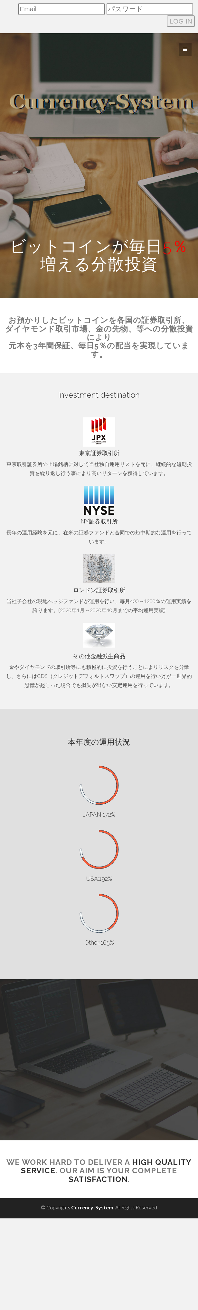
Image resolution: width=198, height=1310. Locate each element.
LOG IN (181, 21)
